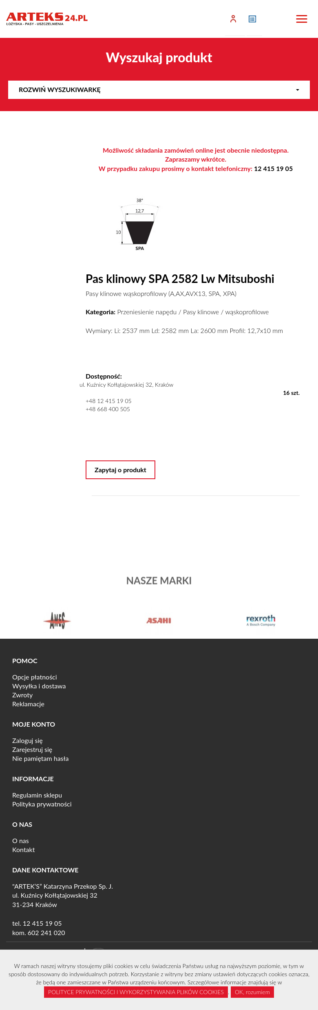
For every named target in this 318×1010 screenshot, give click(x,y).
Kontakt (23, 849)
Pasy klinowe (201, 311)
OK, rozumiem (252, 991)
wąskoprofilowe (247, 311)
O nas (20, 840)
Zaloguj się (27, 740)
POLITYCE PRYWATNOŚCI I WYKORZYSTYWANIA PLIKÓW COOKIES (136, 991)
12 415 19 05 (273, 168)
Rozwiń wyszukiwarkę (159, 89)
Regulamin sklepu (37, 795)
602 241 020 (46, 932)
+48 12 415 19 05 (109, 400)
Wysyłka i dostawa (39, 686)
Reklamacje (28, 704)
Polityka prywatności (42, 804)
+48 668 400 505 (108, 408)
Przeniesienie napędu (147, 311)
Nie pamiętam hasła (40, 758)
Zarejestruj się (32, 749)
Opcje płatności (34, 677)
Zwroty (22, 695)
